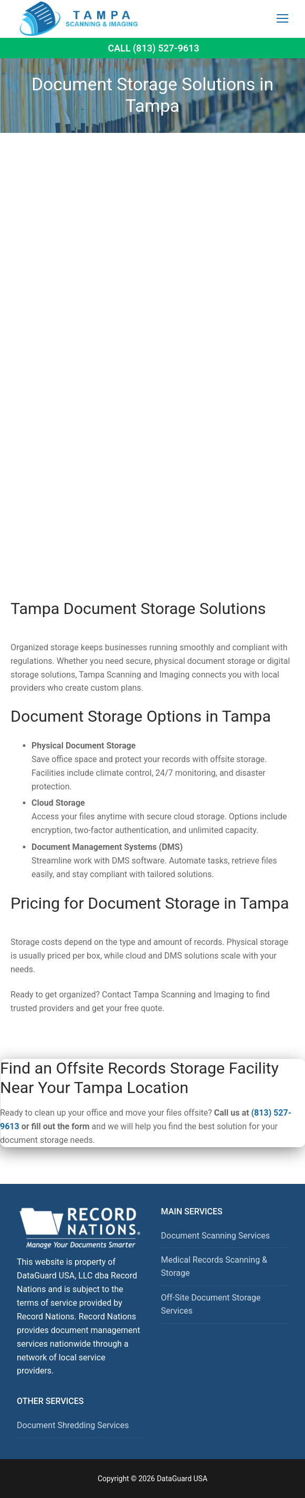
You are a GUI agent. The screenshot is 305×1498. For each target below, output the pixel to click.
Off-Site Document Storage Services (211, 1304)
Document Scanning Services (215, 1236)
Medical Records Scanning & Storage (214, 1266)
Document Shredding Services (73, 1425)
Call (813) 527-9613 (153, 48)
